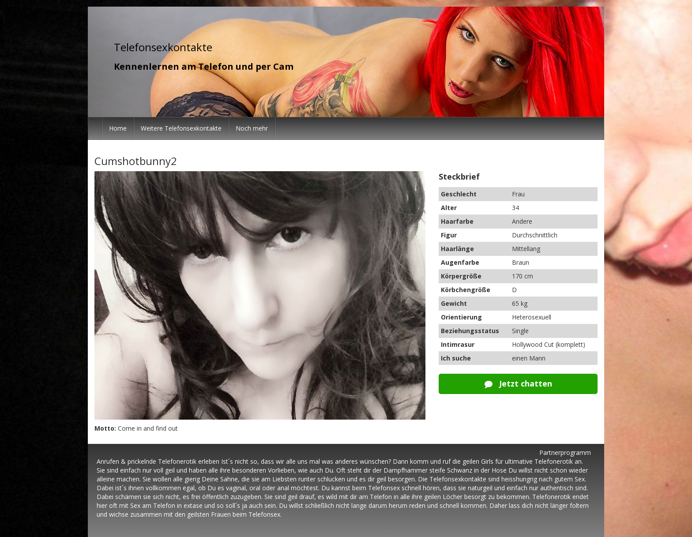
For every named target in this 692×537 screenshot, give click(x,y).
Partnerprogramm (565, 452)
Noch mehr (252, 128)
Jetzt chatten (518, 383)
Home (118, 128)
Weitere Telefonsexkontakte (181, 128)
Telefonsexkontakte (163, 47)
